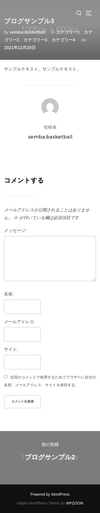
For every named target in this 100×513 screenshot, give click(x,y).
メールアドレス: (19, 321)
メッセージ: (15, 230)
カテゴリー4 (63, 40)
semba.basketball (27, 32)
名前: (9, 294)
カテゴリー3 (35, 40)
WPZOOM (74, 503)
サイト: (11, 349)
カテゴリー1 (68, 32)
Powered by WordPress (50, 494)
